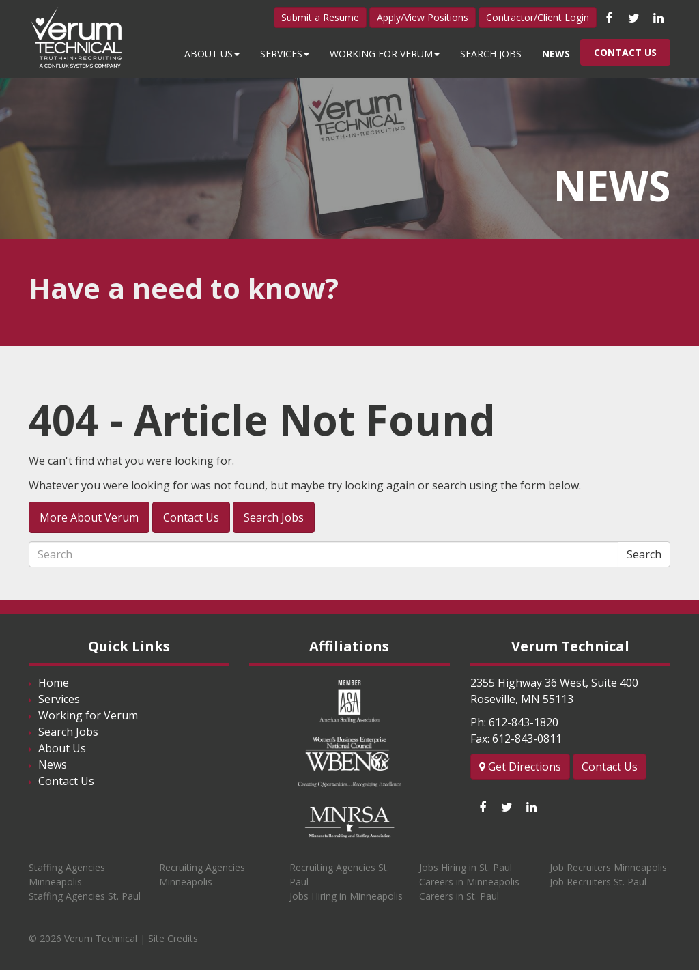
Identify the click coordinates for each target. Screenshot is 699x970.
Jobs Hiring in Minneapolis (346, 895)
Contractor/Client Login (537, 17)
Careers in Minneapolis (469, 881)
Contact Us (625, 52)
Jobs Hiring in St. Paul (465, 867)
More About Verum (89, 517)
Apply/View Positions (422, 17)
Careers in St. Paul (459, 895)
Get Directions (520, 766)
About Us (212, 53)
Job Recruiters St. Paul (598, 881)
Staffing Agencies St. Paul (85, 895)
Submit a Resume (320, 17)
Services (284, 53)
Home (53, 682)
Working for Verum (385, 53)
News (556, 53)
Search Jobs (491, 53)
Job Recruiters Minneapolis (608, 867)
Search (644, 554)
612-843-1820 (523, 722)
